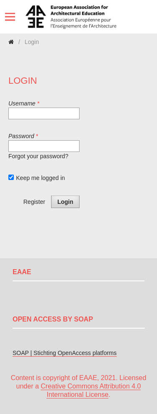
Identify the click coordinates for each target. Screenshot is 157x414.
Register (34, 201)
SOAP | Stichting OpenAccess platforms (65, 353)
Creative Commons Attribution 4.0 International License (91, 390)
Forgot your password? (38, 156)
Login (65, 201)
